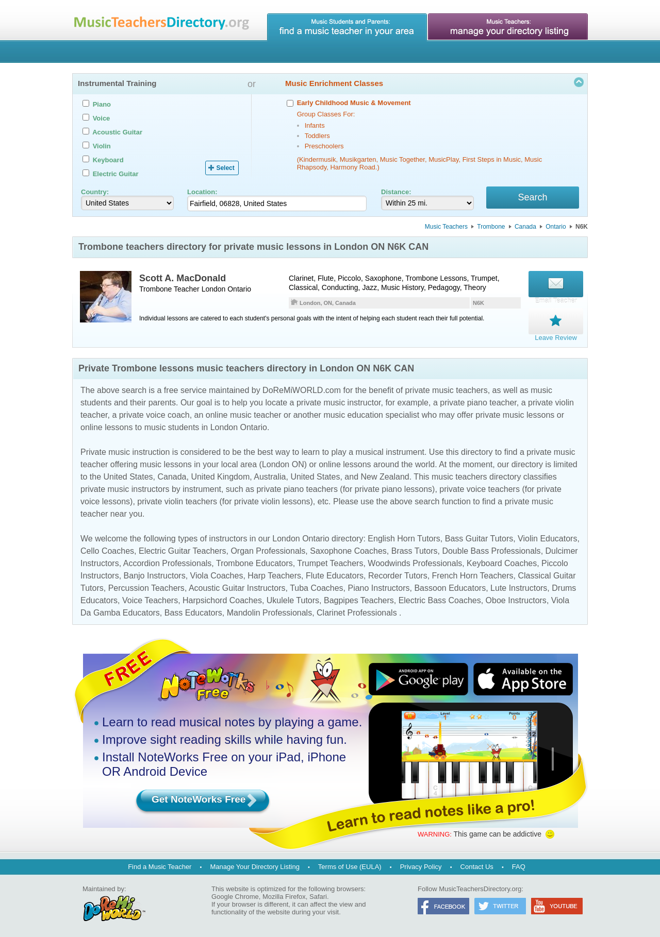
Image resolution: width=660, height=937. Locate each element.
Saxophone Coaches (348, 549)
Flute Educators (335, 574)
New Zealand (384, 475)
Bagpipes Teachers (359, 598)
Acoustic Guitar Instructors (237, 586)
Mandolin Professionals (269, 611)
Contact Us (476, 865)
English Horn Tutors (404, 537)
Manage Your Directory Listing (254, 865)
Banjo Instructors (155, 574)
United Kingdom (220, 475)
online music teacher (244, 413)
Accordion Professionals (167, 561)
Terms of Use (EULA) (350, 865)
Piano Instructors (378, 586)
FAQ (518, 865)
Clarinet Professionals (357, 611)
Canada (525, 228)
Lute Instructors (518, 586)
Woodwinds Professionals (415, 561)
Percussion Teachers (146, 586)
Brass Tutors (414, 549)
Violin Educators (547, 537)
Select (225, 168)
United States (128, 475)
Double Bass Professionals (491, 549)
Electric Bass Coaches (440, 598)
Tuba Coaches (316, 586)
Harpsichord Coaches (222, 598)
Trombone (491, 228)
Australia (270, 475)
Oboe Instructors (516, 598)
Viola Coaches (216, 574)
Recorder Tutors (397, 574)
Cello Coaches (107, 549)
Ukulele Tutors (293, 598)
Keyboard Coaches (502, 561)
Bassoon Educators (450, 586)
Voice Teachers (150, 598)
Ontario (556, 228)
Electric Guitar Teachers (182, 549)
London (214, 290)
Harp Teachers (274, 574)
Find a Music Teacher (159, 865)
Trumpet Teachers (330, 561)
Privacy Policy (421, 865)
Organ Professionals (267, 549)
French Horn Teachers (473, 574)
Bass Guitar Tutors (479, 537)
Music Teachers (446, 228)
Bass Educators (193, 611)
